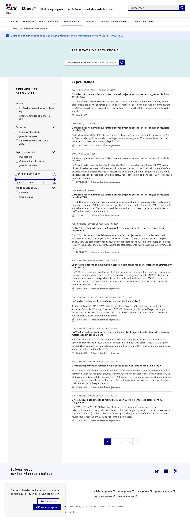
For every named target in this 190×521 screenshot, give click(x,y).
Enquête (115, 35)
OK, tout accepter (46, 507)
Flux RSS (92, 506)
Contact (103, 506)
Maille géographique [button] (27, 188)
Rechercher (182, 8)
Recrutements (118, 506)
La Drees (10, 21)
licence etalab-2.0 (66, 512)
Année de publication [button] (28, 173)
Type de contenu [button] (25, 152)
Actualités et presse (144, 21)
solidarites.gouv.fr (103, 491)
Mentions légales (77, 506)
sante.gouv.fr (124, 491)
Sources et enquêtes (49, 21)
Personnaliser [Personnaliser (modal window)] (48, 501)
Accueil (16, 28)
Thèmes (27, 21)
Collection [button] (21, 127)
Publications (70, 21)
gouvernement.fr (163, 491)
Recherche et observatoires (112, 21)
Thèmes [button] (20, 103)
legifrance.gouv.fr (103, 496)
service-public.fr (126, 496)
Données (89, 21)
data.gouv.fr (143, 491)
